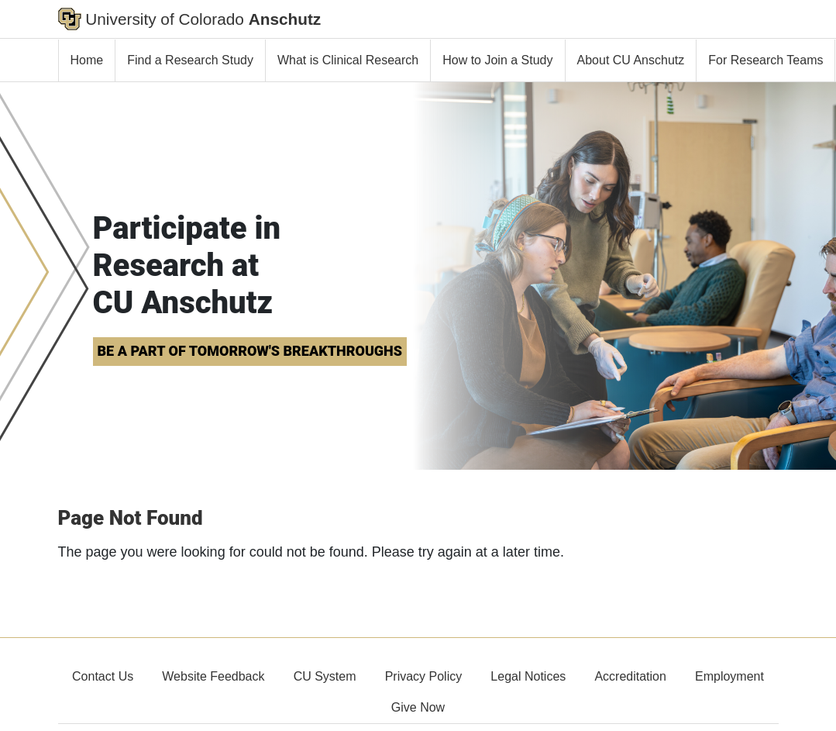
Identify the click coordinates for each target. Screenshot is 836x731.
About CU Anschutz (631, 60)
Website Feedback (213, 676)
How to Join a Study (497, 60)
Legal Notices (528, 676)
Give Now (418, 707)
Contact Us (102, 676)
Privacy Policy (424, 676)
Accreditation (630, 676)
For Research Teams (765, 60)
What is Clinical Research (347, 60)
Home (87, 60)
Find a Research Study (190, 60)
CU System (325, 676)
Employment (729, 676)
